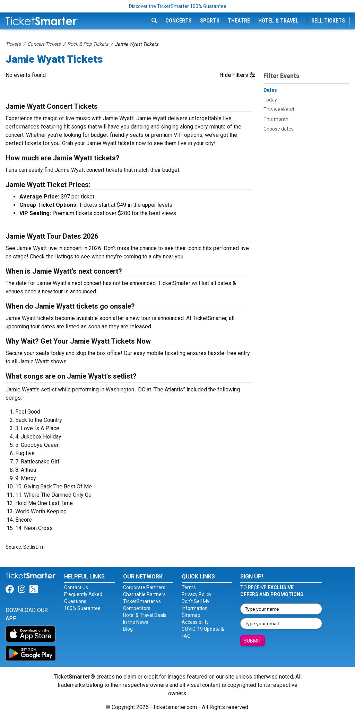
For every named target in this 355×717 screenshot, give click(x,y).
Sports (209, 20)
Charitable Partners (144, 594)
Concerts (178, 20)
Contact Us (76, 587)
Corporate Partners (144, 587)
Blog (128, 629)
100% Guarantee (82, 608)
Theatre (239, 20)
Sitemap (191, 615)
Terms (189, 587)
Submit (252, 641)
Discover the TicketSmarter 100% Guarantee (177, 6)
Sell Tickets (328, 20)
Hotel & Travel (278, 20)
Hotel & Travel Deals (144, 615)
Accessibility (195, 622)
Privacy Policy (196, 594)
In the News (135, 622)
